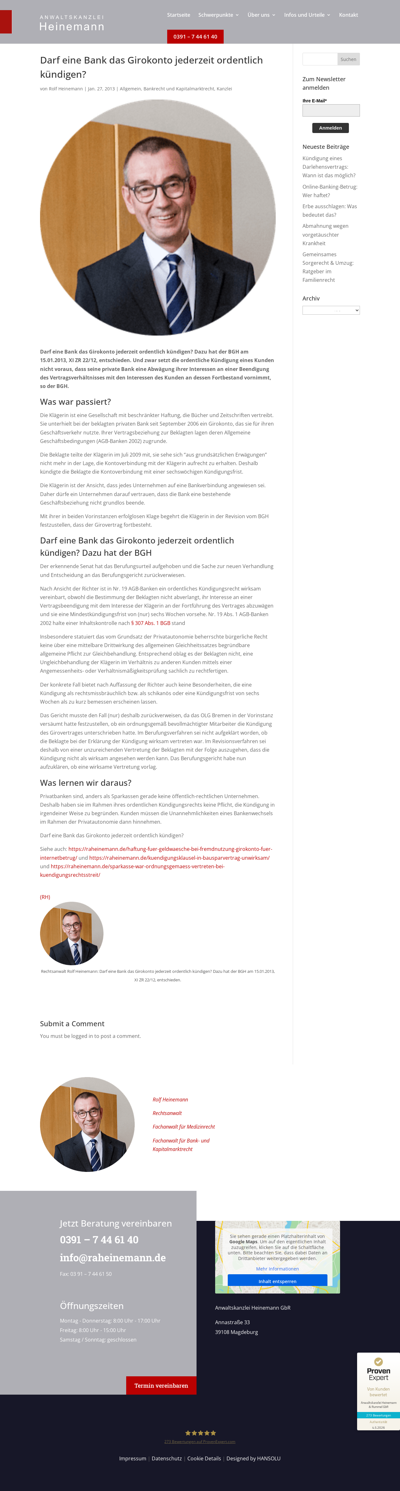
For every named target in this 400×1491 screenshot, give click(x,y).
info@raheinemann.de (109, 1257)
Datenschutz (167, 1458)
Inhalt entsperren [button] (278, 1281)
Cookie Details (204, 1458)
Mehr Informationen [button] (277, 1269)
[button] (349, 59)
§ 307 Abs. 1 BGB (150, 623)
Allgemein (130, 89)
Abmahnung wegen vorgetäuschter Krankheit (326, 234)
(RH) (45, 897)
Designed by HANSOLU (253, 1458)
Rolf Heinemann (66, 89)
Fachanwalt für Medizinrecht (184, 1126)
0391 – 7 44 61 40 (95, 1239)
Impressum (132, 1458)
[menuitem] (178, 21)
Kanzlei (224, 89)
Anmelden (330, 127)
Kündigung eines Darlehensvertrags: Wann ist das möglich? (329, 167)
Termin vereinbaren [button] (161, 1385)
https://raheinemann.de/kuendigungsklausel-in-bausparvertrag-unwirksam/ (179, 857)
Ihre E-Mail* (314, 100)
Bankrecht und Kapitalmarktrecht (179, 89)
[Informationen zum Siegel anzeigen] (378, 1424)
